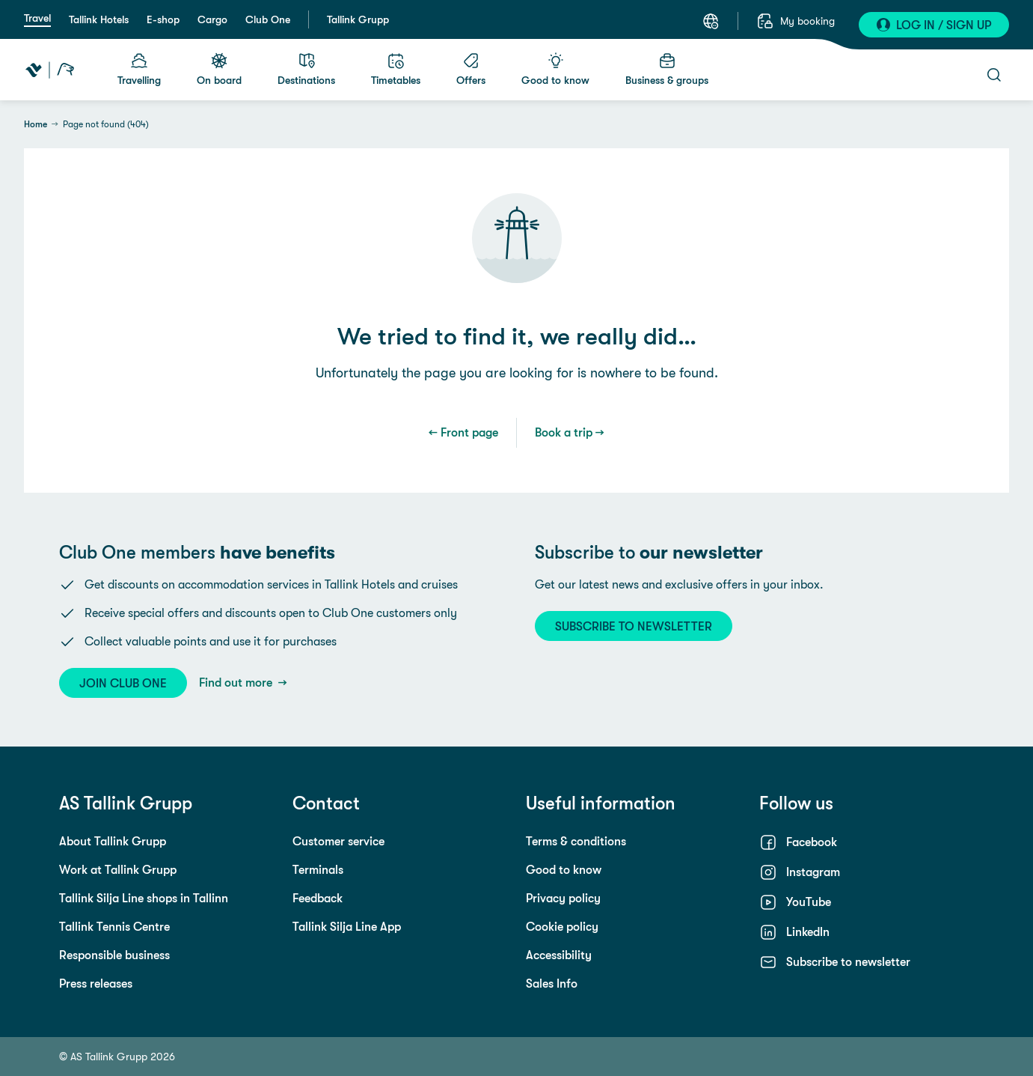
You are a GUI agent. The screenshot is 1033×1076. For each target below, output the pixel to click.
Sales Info (551, 983)
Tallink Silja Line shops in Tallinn (143, 898)
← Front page (463, 432)
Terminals (317, 870)
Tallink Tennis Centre (114, 927)
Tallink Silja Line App (346, 927)
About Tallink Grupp (112, 841)
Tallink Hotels (99, 19)
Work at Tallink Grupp (118, 870)
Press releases (95, 983)
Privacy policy (563, 898)
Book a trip (563, 432)
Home (35, 124)
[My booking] (795, 21)
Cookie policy (562, 927)
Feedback (317, 898)
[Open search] (994, 75)
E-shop (163, 19)
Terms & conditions (576, 841)
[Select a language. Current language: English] (711, 21)
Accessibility (559, 955)
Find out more (237, 682)
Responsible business (114, 955)
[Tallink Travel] (50, 69)
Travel (37, 18)
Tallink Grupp (358, 19)
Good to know (563, 870)
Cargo (212, 19)
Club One (267, 19)
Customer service (338, 841)
